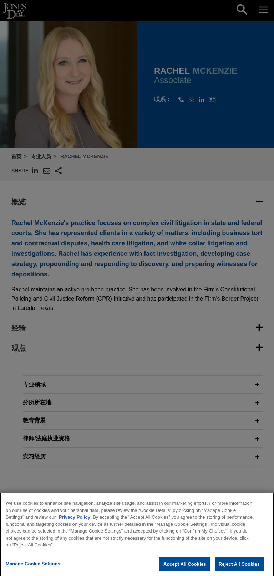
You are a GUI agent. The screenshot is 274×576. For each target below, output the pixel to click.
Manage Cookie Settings (33, 568)
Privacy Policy (74, 522)
